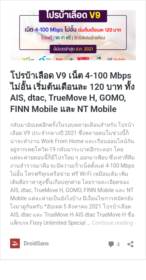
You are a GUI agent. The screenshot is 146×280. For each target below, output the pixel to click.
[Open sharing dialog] (130, 242)
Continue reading (112, 223)
